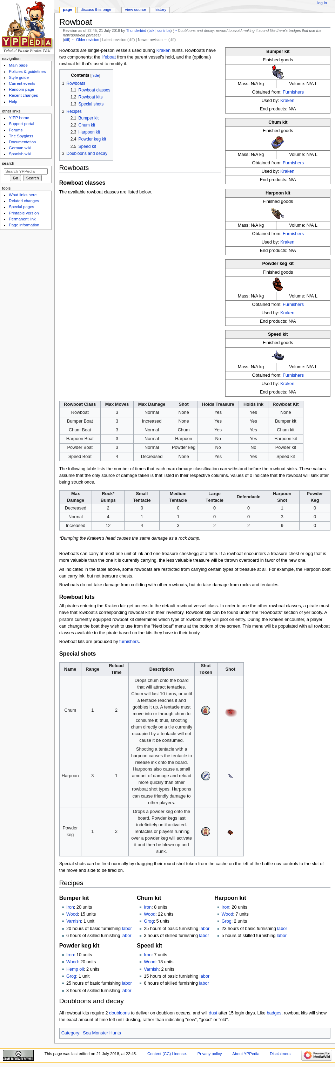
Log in (322, 3)
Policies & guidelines (27, 71)
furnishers (129, 641)
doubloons (119, 1013)
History (161, 9)
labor (127, 928)
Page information (24, 225)
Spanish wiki (20, 154)
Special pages (21, 207)
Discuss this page (96, 9)
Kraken (287, 100)
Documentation (22, 142)
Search (8, 163)
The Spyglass (21, 136)
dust (213, 1013)
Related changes (24, 201)
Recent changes (23, 95)
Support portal (21, 124)
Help (13, 102)
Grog (149, 921)
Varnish (73, 921)
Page (67, 9)
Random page (21, 89)
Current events (22, 83)
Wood (72, 914)
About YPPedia (245, 1054)
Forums (15, 130)
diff (66, 39)
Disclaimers (280, 1054)
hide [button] (95, 75)
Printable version (24, 213)
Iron (70, 907)
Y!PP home (19, 118)
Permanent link (22, 219)
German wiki (20, 148)
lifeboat (108, 57)
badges (274, 1013)
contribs (164, 30)
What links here (22, 195)
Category (70, 1033)
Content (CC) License (166, 1054)
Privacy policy (209, 1054)
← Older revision (85, 39)
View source (135, 9)
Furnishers (293, 92)
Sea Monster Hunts (102, 1033)
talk (151, 30)
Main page (18, 65)
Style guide (19, 77)
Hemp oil (75, 969)
